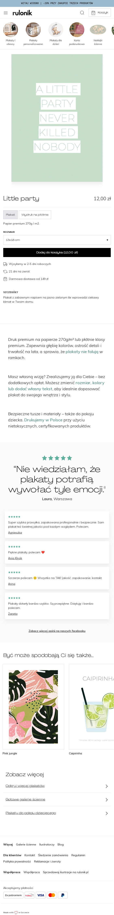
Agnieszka (15, 532)
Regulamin (78, 855)
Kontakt (30, 855)
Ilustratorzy (46, 844)
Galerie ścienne (26, 844)
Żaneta (12, 614)
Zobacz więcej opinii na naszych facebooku (57, 631)
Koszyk (99, 13)
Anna (11, 584)
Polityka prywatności (17, 861)
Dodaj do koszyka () (57, 252)
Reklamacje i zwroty (47, 861)
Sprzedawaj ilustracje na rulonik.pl (65, 872)
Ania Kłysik (15, 558)
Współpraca (32, 872)
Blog (61, 844)
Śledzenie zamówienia (53, 855)
